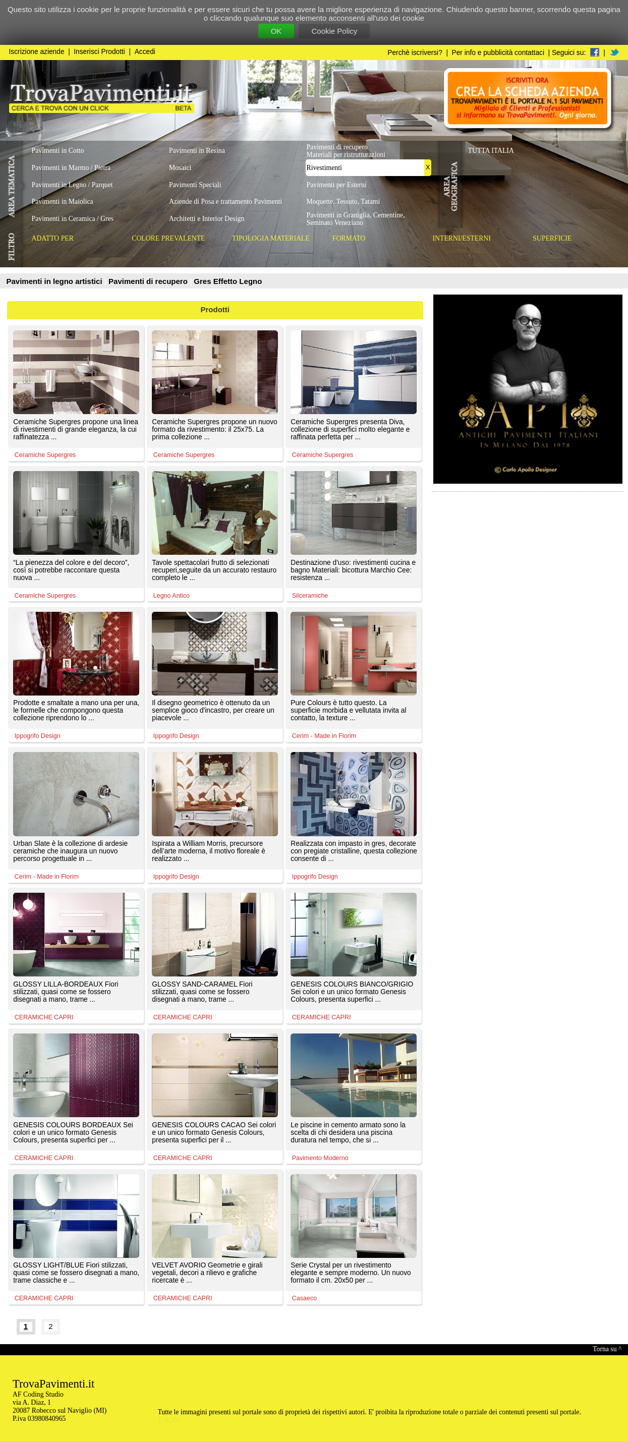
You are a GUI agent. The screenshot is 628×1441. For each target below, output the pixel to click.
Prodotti (215, 309)
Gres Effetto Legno (228, 281)
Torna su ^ (607, 1349)
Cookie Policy (334, 31)
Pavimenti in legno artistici (55, 281)
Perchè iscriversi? (414, 52)
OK (276, 31)
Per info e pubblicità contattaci (498, 52)
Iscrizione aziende (37, 51)
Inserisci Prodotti (99, 51)
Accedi (145, 51)
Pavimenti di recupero (149, 281)
